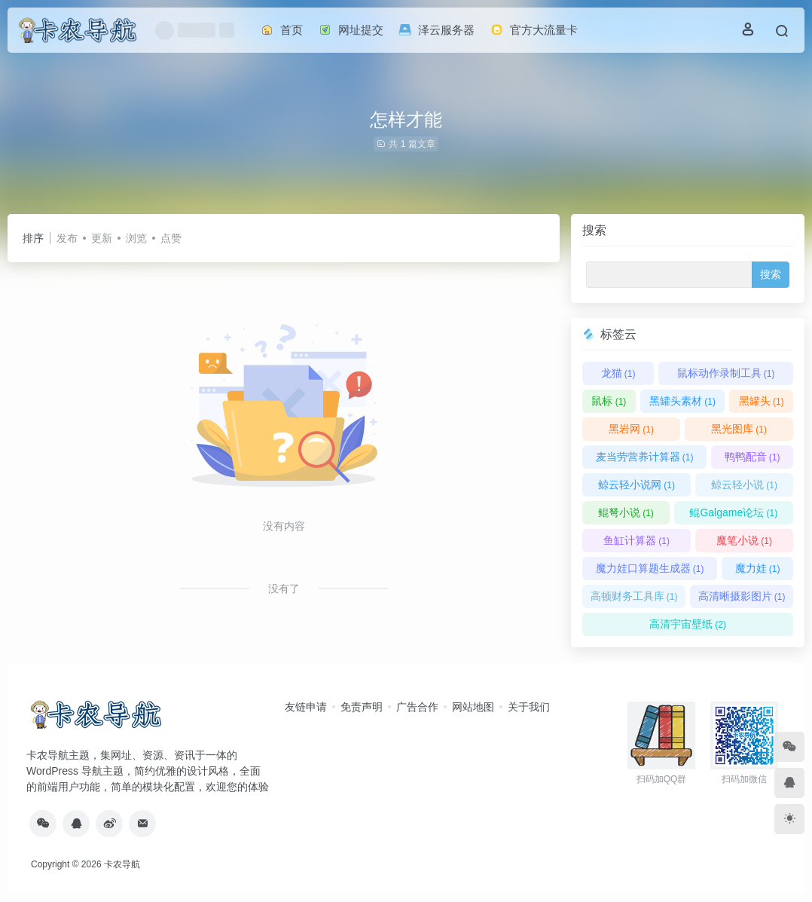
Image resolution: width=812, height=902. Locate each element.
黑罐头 (761, 401)
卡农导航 (122, 864)
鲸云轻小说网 (636, 485)
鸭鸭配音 (752, 457)
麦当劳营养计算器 (645, 457)
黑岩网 (631, 429)
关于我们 (529, 707)
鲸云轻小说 (744, 485)
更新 (101, 238)
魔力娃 (757, 568)
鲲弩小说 (626, 512)
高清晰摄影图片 (742, 596)
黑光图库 (739, 429)
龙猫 (618, 373)
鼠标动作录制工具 (726, 373)
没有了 (284, 588)
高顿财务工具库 (634, 596)
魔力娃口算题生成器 (650, 568)
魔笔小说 (744, 540)
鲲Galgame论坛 (733, 512)
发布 (67, 238)
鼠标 (608, 401)
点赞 (171, 238)
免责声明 (361, 707)
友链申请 (306, 707)
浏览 (136, 238)
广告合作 (417, 707)
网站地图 (473, 707)
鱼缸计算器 (636, 540)
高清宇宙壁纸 (687, 624)
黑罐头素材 (682, 401)
